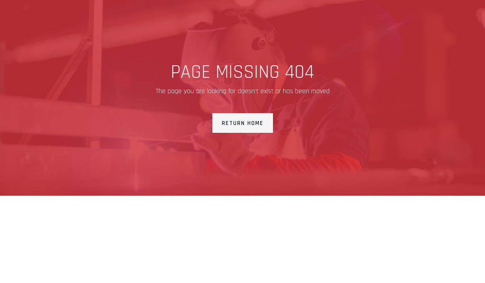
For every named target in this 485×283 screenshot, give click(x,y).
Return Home (243, 123)
